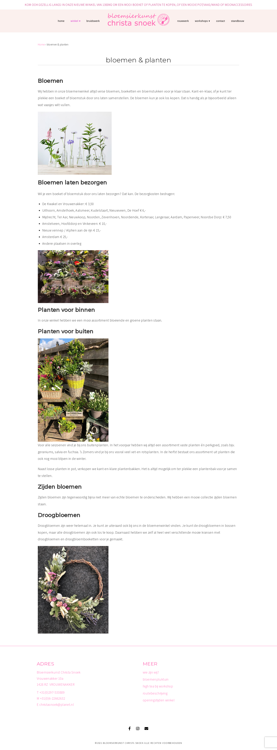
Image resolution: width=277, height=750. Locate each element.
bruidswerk (93, 21)
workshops (201, 21)
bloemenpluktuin (156, 679)
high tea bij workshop (158, 686)
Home (61, 21)
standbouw (237, 21)
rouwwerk (183, 21)
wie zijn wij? (151, 672)
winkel (74, 21)
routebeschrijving (155, 693)
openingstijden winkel (159, 700)
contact (220, 21)
